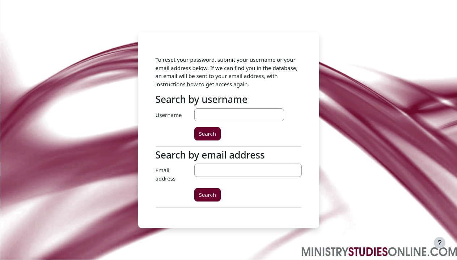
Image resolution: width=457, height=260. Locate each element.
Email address (166, 174)
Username (169, 114)
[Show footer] (439, 242)
